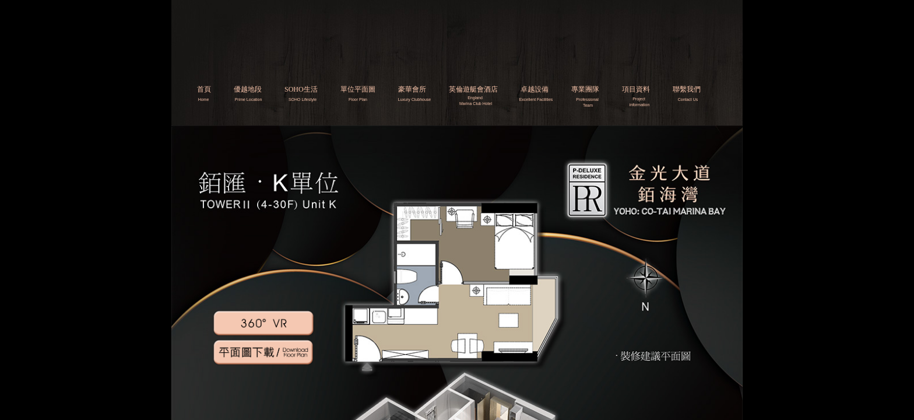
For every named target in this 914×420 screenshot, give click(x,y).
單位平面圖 (357, 89)
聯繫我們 (687, 89)
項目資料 (636, 89)
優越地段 (248, 89)
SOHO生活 (301, 89)
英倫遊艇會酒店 (473, 89)
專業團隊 (585, 89)
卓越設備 (535, 89)
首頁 (204, 89)
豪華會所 (412, 89)
